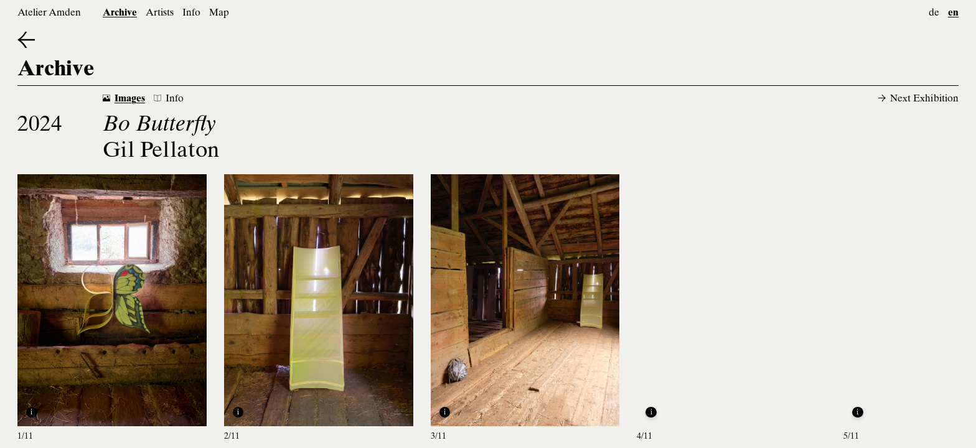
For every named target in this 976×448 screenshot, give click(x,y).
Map (219, 13)
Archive (120, 13)
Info (191, 13)
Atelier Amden (49, 13)
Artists (160, 13)
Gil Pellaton (161, 152)
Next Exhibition (918, 99)
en (953, 13)
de (934, 13)
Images (124, 99)
